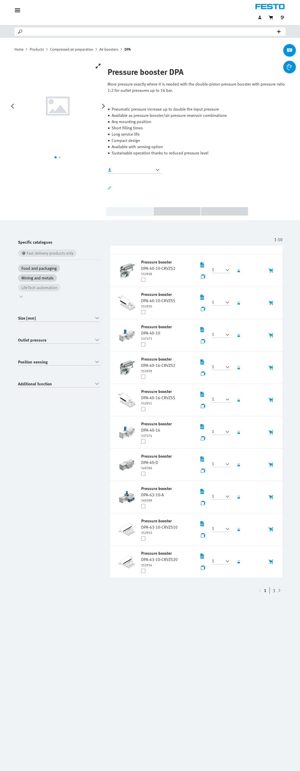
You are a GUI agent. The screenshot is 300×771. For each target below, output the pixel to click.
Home (18, 49)
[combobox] (59, 318)
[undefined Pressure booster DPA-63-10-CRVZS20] (159, 558)
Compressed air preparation (71, 49)
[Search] (151, 31)
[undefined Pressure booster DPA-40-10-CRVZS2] (158, 267)
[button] (218, 270)
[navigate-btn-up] (279, 590)
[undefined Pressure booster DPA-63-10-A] (157, 494)
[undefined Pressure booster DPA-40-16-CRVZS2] (158, 364)
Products (37, 49)
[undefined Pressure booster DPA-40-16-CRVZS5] (158, 396)
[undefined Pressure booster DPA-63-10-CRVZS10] (159, 526)
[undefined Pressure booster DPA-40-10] (157, 332)
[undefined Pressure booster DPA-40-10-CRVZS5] (158, 299)
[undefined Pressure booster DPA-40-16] (157, 429)
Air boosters (108, 49)
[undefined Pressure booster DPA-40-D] (157, 461)
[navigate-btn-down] (260, 590)
